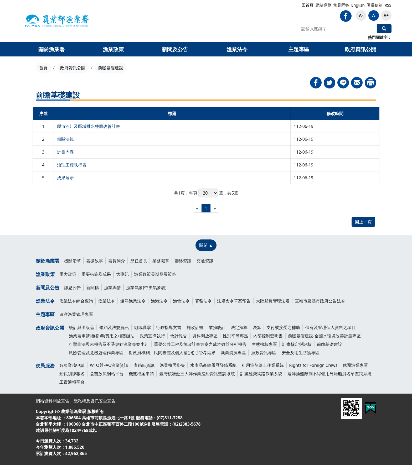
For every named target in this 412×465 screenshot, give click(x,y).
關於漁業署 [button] (51, 49)
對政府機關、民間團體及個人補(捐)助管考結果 (172, 353)
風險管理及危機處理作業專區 (96, 353)
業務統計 (217, 327)
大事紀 (122, 274)
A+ (386, 15)
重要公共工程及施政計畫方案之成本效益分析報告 (200, 344)
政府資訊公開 (72, 68)
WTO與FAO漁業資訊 (109, 365)
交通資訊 (205, 261)
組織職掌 (142, 327)
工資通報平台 (72, 382)
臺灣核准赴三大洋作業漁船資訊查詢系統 (197, 374)
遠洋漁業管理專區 (76, 314)
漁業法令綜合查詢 (76, 301)
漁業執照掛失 (172, 365)
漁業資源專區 (233, 353)
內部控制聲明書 (268, 336)
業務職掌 (160, 261)
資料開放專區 (205, 336)
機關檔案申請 (141, 374)
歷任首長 (138, 261)
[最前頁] (197, 208)
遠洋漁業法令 (133, 301)
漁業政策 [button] (113, 49)
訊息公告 (72, 287)
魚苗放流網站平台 (106, 374)
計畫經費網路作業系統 (261, 374)
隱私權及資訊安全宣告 (95, 401)
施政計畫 (195, 327)
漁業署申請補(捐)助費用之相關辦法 (102, 336)
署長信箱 (375, 5)
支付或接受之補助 (283, 327)
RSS (388, 5)
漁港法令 (159, 301)
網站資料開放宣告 (52, 401)
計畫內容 (65, 152)
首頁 (43, 68)
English (358, 5)
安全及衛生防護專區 (301, 353)
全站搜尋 (384, 28)
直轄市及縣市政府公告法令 (320, 301)
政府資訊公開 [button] (360, 49)
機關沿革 (72, 261)
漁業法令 (45, 301)
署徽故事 (94, 261)
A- (361, 15)
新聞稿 (92, 287)
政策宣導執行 (152, 336)
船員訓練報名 (72, 374)
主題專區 (45, 314)
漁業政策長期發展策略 (155, 274)
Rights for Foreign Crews (313, 365)
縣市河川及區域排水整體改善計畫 (88, 126)
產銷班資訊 (143, 365)
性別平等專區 (235, 336)
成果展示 (65, 178)
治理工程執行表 (71, 165)
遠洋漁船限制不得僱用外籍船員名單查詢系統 (329, 374)
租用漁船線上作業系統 (263, 365)
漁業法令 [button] (237, 49)
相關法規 (65, 139)
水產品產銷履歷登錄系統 (213, 365)
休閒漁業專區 (355, 365)
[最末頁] (214, 208)
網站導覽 (323, 5)
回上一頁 (363, 222)
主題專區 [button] (298, 49)
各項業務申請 (72, 365)
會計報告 (178, 336)
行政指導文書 (168, 327)
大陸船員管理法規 (273, 301)
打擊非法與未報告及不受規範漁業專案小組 (109, 344)
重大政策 (67, 274)
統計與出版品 (81, 327)
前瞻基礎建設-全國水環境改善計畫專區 (324, 336)
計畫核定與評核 (297, 344)
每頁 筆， (208, 193)
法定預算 (239, 327)
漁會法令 (181, 301)
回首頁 (307, 5)
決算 (257, 327)
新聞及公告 (47, 287)
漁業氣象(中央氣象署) (146, 287)
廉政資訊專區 (263, 353)
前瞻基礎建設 (329, 344)
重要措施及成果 (96, 274)
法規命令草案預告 (234, 301)
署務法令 (203, 301)
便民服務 (45, 365)
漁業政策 (45, 274)
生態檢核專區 (264, 344)
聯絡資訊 (182, 261)
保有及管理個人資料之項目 (330, 327)
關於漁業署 (47, 261)
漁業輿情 (112, 287)
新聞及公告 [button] (175, 49)
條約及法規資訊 (114, 327)
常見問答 (341, 5)
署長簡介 (116, 261)
